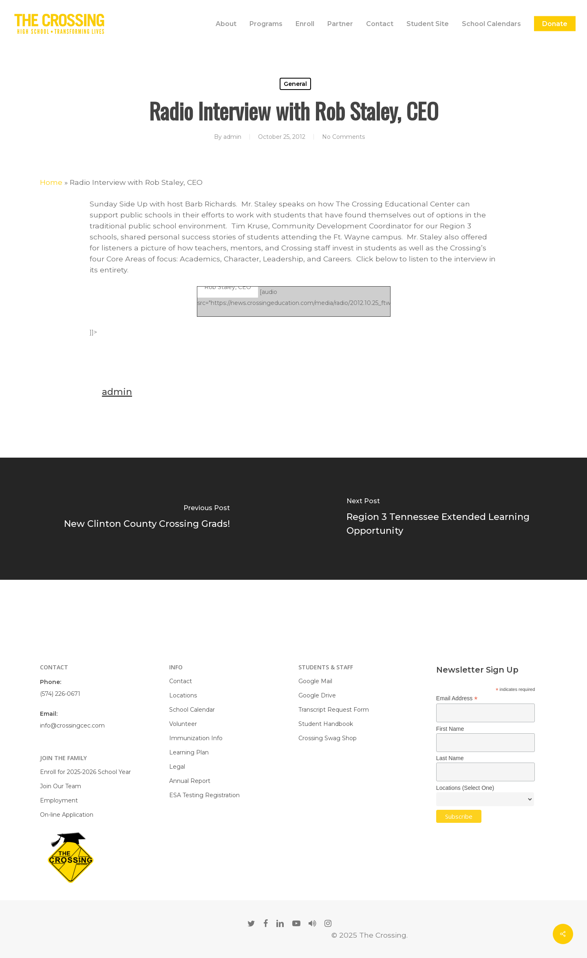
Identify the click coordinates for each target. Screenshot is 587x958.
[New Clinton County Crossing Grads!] (147, 519)
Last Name (450, 758)
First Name (450, 729)
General (295, 84)
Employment (59, 800)
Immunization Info (196, 738)
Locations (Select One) (465, 788)
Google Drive (317, 695)
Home (51, 182)
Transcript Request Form (333, 709)
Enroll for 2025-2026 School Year (85, 772)
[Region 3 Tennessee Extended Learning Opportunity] (440, 519)
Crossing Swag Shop (327, 738)
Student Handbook (325, 724)
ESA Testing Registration (204, 795)
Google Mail (315, 681)
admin (232, 136)
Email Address (457, 698)
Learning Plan (189, 752)
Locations (183, 695)
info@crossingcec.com (72, 725)
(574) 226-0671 (60, 693)
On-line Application (66, 814)
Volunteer (183, 724)
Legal (177, 766)
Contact (180, 681)
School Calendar (192, 709)
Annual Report (189, 781)
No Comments (343, 136)
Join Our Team (60, 786)
